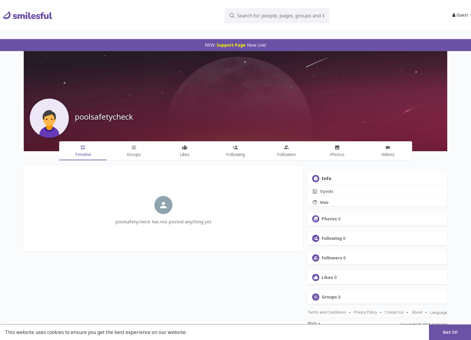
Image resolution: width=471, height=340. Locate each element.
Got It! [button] (450, 332)
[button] (260, 15)
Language (438, 312)
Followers (332, 258)
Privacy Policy (365, 312)
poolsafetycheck (104, 116)
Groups (329, 297)
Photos (329, 218)
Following (332, 238)
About (417, 312)
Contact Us (394, 312)
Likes (327, 277)
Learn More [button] (202, 332)
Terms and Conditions (327, 312)
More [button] (314, 323)
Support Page (231, 45)
